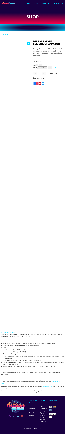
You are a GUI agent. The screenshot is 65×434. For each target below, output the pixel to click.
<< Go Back (4, 34)
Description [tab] (4, 332)
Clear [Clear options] (55, 68)
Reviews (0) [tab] (11, 332)
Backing (35, 68)
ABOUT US (45, 3)
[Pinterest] (22, 416)
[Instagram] (9, 416)
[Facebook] (13, 416)
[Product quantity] (39, 73)
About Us (32, 413)
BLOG (36, 3)
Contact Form (47, 386)
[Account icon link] (63, 3)
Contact (31, 415)
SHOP (28, 3)
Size (34, 65)
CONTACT (55, 3)
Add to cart (54, 73)
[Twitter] (18, 416)
